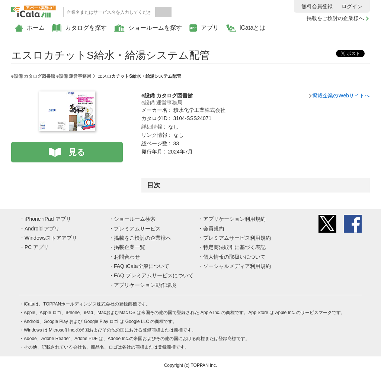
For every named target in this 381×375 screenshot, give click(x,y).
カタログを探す (79, 28)
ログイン (352, 6)
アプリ (204, 28)
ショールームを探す (148, 28)
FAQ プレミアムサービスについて (153, 275)
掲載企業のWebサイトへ (341, 95)
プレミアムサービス (137, 229)
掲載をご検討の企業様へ (335, 18)
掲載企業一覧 (129, 247)
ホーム (30, 28)
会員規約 (213, 229)
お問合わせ (127, 257)
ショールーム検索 (135, 219)
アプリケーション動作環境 (145, 285)
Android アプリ (42, 229)
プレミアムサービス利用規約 (237, 238)
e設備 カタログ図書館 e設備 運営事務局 (51, 76)
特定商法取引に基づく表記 (234, 247)
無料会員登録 (317, 6)
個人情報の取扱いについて (234, 257)
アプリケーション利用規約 (234, 219)
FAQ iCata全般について (141, 266)
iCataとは (245, 28)
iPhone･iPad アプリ (48, 219)
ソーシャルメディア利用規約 (237, 266)
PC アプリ (37, 247)
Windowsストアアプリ (51, 238)
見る (76, 152)
